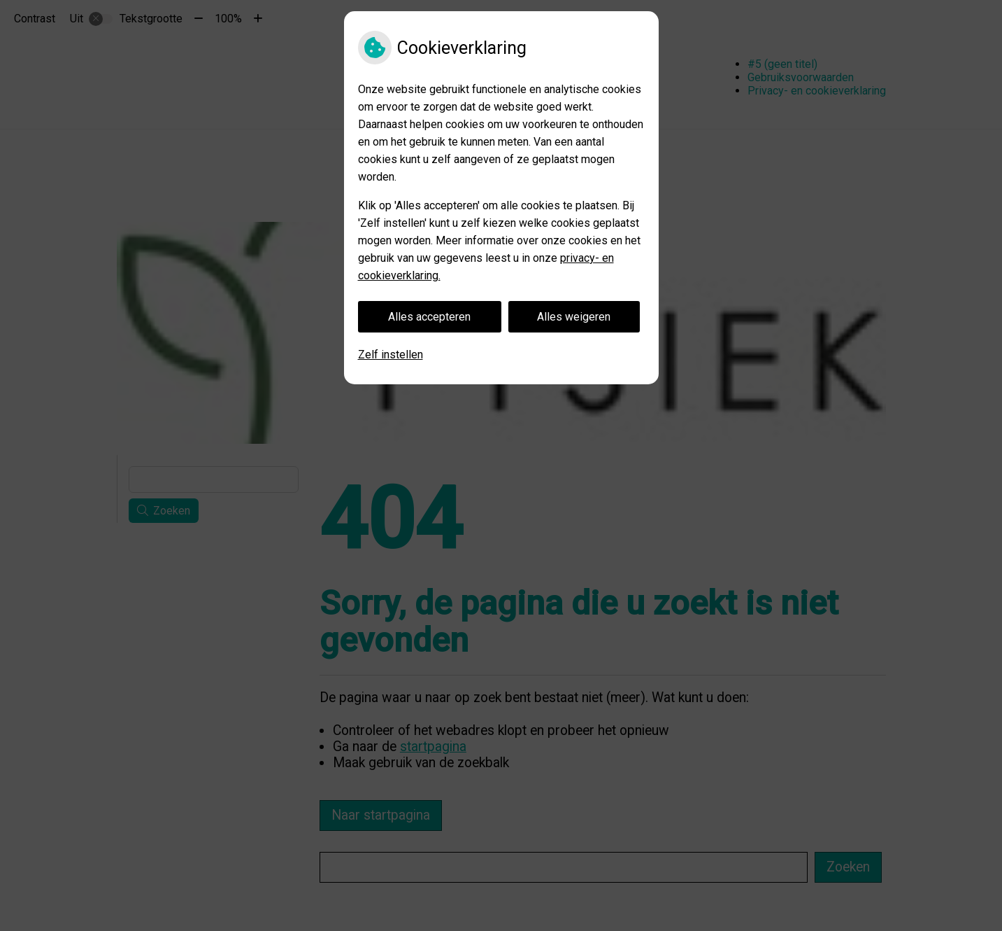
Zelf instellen (390, 354)
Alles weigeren (573, 316)
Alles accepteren (429, 316)
